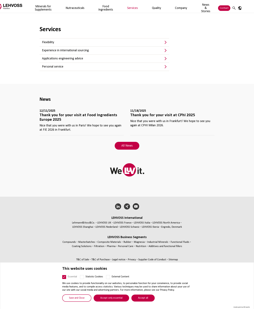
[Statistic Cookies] (82, 277)
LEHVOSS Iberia (150, 227)
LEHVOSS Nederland (106, 227)
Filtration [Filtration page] (99, 246)
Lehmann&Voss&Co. (83, 222)
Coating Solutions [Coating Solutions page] (82, 246)
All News (127, 145)
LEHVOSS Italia (142, 222)
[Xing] (127, 206)
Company (151, 6)
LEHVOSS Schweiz (129, 227)
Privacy (132, 259)
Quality (138, 6)
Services (126, 6)
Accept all (143, 298)
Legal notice (119, 259)
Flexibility (48, 42)
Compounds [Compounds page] (69, 242)
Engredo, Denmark (171, 227)
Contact (224, 6)
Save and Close (77, 298)
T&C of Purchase (100, 259)
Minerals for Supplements (61, 6)
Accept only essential (111, 298)
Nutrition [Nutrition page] (141, 246)
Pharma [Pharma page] (111, 246)
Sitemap (173, 259)
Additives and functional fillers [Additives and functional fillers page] (165, 246)
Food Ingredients (108, 6)
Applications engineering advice (62, 58)
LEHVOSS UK (104, 222)
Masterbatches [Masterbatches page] (87, 242)
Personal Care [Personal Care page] (126, 246)
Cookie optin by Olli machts (241, 307)
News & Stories (168, 6)
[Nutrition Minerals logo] (25, 6)
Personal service (52, 66)
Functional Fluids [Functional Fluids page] (180, 242)
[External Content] (108, 277)
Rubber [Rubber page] (127, 242)
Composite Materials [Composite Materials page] (110, 242)
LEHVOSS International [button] (127, 218)
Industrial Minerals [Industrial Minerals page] (158, 242)
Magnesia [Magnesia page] (139, 242)
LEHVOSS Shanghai (82, 227)
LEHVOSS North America (166, 222)
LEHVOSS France (122, 222)
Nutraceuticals (88, 6)
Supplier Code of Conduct (152, 259)
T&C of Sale (83, 259)
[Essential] (64, 277)
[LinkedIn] (118, 206)
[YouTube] (135, 206)
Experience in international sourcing (65, 50)
